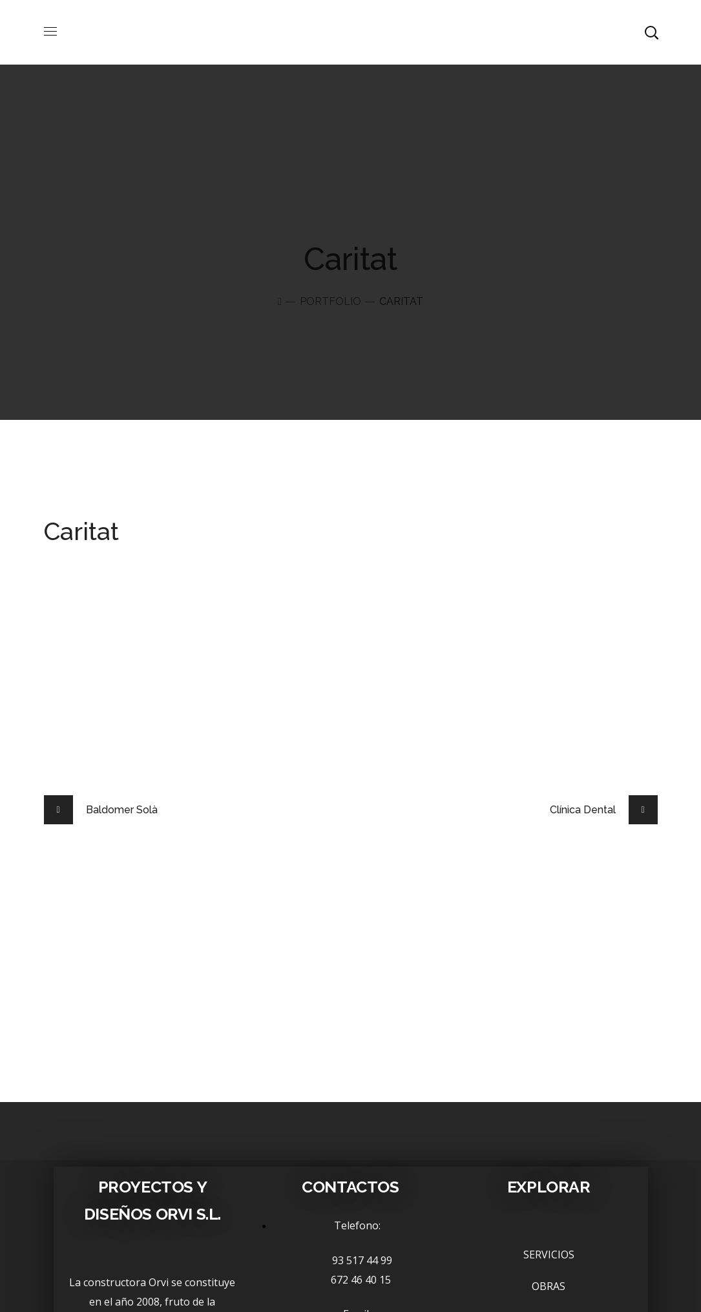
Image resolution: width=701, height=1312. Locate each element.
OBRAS (548, 1286)
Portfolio (330, 301)
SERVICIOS (548, 1254)
